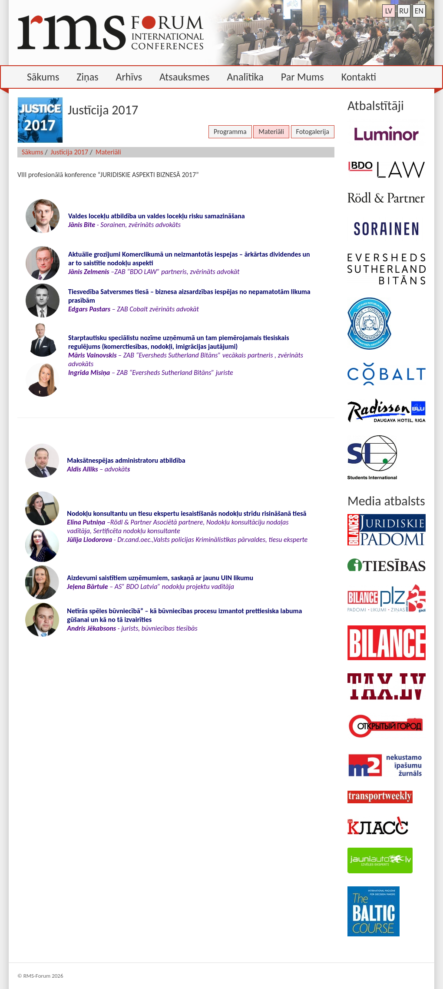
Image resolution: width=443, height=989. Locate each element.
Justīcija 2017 (69, 152)
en (419, 11)
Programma (230, 131)
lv (389, 11)
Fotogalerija (312, 131)
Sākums (32, 152)
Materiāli (271, 131)
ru (403, 11)
